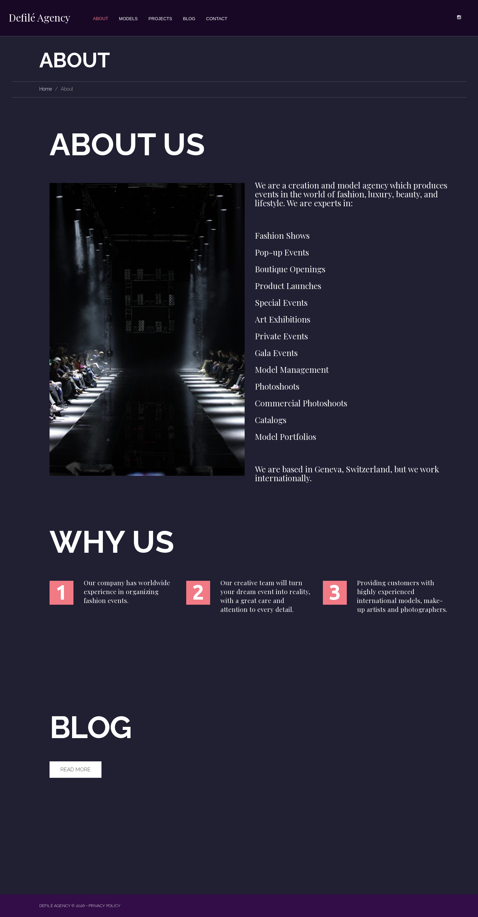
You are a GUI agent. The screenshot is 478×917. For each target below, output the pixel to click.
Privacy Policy (104, 905)
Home (45, 89)
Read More (75, 770)
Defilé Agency (39, 17)
